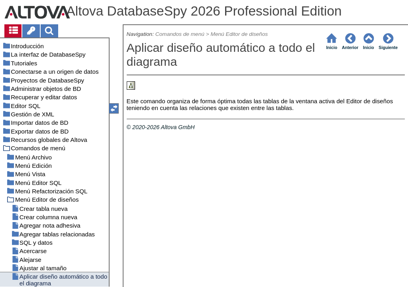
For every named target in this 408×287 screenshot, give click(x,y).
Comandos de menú (179, 34)
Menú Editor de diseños (239, 34)
